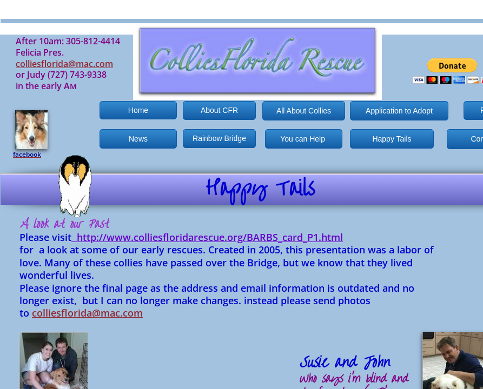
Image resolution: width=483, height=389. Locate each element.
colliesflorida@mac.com (87, 312)
